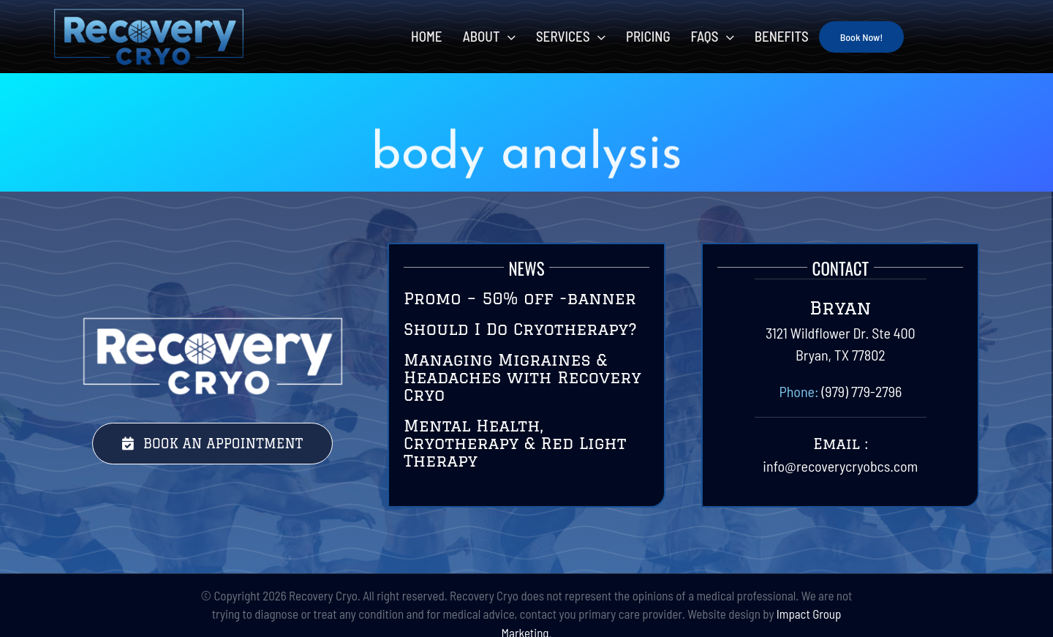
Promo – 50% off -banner (520, 298)
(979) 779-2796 (861, 391)
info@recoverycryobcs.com (840, 466)
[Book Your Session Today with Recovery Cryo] (212, 443)
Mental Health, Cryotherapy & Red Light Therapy (515, 443)
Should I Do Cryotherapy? (520, 329)
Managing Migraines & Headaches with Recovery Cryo (522, 377)
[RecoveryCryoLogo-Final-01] (148, 14)
